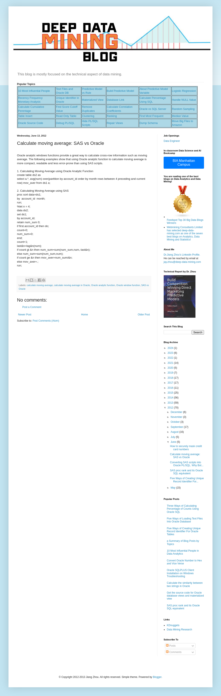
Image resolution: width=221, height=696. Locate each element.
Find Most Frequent (151, 116)
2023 (171, 352)
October (175, 421)
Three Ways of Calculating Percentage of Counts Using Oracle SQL (183, 508)
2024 (171, 348)
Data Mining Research (179, 629)
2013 (171, 402)
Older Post (144, 314)
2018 (171, 377)
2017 (171, 382)
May (173, 487)
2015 (171, 392)
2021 (171, 362)
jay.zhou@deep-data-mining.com (182, 261)
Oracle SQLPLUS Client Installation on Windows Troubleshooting (180, 573)
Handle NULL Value (184, 99)
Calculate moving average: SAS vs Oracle (185, 456)
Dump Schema (148, 123)
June (174, 441)
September (177, 427)
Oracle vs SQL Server (152, 109)
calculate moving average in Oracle (72, 285)
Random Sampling (183, 109)
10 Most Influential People (34, 90)
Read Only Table (66, 116)
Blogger (157, 677)
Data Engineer (172, 140)
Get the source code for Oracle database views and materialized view (185, 595)
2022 (171, 357)
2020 (171, 367)
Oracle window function (128, 285)
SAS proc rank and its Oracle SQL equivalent (186, 472)
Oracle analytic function (103, 285)
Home (84, 314)
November (177, 417)
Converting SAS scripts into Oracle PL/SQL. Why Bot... (187, 464)
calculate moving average (40, 285)
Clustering (88, 116)
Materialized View (92, 99)
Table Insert (25, 116)
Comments (173, 652)
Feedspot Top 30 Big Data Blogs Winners (185, 219)
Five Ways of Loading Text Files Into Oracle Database (185, 520)
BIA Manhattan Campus (184, 162)
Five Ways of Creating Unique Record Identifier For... (187, 480)
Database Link (115, 99)
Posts (171, 645)
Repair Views (115, 123)
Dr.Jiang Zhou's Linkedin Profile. (182, 254)
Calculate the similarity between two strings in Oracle (185, 584)
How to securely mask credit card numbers (186, 448)
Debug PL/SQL (65, 123)
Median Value (180, 116)
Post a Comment (31, 307)
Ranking (112, 116)
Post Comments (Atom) (46, 320)
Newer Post (24, 314)
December (177, 412)
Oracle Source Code (30, 123)
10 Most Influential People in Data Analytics (183, 552)
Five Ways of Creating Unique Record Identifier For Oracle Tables (184, 531)
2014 (171, 397)
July (173, 437)
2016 (171, 387)
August (175, 431)
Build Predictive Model (120, 90)
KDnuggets (173, 625)
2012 (171, 407)
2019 (171, 372)
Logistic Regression (184, 90)
